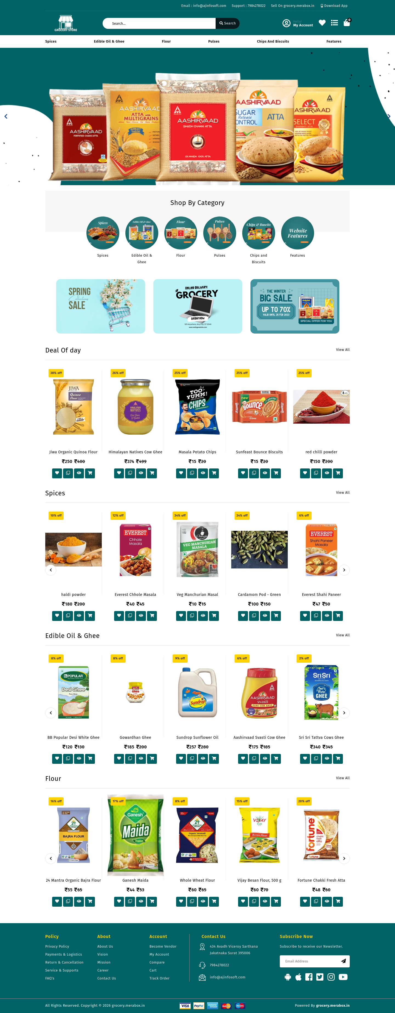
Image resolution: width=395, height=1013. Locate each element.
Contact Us (106, 978)
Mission (104, 962)
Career (103, 970)
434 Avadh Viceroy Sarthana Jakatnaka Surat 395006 (234, 949)
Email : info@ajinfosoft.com (203, 6)
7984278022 (219, 965)
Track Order (159, 978)
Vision (102, 954)
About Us (105, 946)
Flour (166, 41)
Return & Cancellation (64, 962)
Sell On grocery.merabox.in (292, 6)
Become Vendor (163, 946)
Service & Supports (61, 970)
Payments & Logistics (63, 954)
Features (334, 41)
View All (343, 350)
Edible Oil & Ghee (109, 41)
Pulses (213, 41)
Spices (51, 41)
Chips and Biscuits (273, 41)
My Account (159, 954)
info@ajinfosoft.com (228, 977)
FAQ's (49, 978)
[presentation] (50, 570)
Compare (157, 962)
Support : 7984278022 (249, 6)
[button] (6, 116)
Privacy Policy (57, 946)
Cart (153, 970)
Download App (334, 6)
